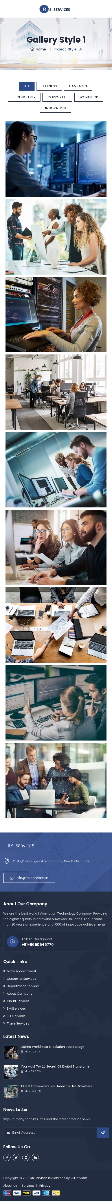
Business (49, 86)
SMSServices (16, 1008)
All (26, 86)
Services (28, 1185)
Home (38, 49)
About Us (10, 1185)
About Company (19, 993)
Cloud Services (18, 1001)
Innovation (55, 108)
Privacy (44, 1185)
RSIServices (38, 1178)
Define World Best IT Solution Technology (52, 1047)
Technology (24, 97)
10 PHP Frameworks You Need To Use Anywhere (56, 1086)
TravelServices (18, 1023)
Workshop (88, 97)
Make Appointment (21, 971)
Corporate (57, 97)
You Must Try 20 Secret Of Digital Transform (55, 1066)
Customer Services (21, 978)
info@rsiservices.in (29, 878)
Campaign (78, 86)
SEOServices (16, 1016)
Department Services (23, 986)
